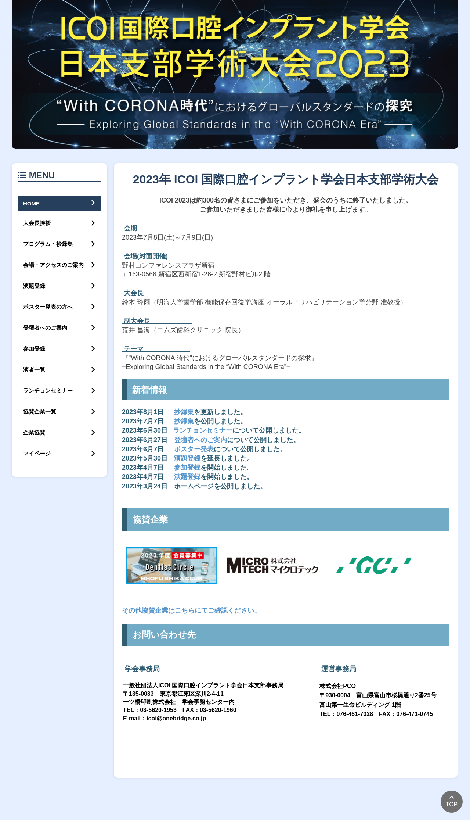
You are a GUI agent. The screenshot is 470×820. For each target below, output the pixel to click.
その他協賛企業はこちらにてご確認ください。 (191, 610)
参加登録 (187, 467)
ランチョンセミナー (202, 430)
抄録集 (184, 412)
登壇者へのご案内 (200, 440)
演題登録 (187, 458)
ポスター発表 (194, 449)
